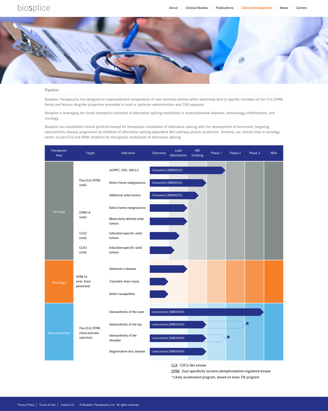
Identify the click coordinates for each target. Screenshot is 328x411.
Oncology (59, 212)
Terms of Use (47, 404)
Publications (225, 8)
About (173, 8)
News (284, 8)
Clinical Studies (197, 8)
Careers (301, 8)
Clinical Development (256, 8)
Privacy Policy (26, 404)
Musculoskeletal (59, 333)
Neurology (59, 283)
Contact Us (67, 404)
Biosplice (34, 8)
